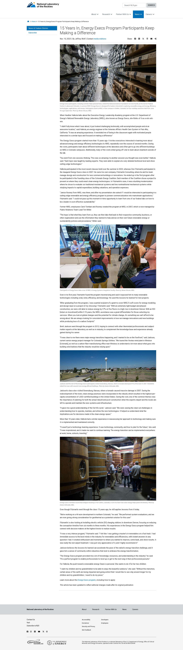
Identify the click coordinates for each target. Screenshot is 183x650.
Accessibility (86, 620)
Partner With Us (123, 14)
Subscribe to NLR (33, 626)
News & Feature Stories (38, 28)
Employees (104, 623)
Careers (150, 14)
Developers (104, 620)
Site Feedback (86, 630)
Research (107, 14)
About (95, 14)
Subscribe (32, 33)
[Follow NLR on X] (43, 632)
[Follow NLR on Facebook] (27, 632)
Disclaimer (85, 623)
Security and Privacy (88, 626)
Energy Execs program (87, 580)
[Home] (28, 21)
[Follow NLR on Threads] (47, 632)
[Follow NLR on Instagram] (31, 632)
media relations (100, 39)
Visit (28, 623)
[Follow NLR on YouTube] (39, 632)
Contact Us (31, 620)
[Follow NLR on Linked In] (35, 632)
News (138, 14)
